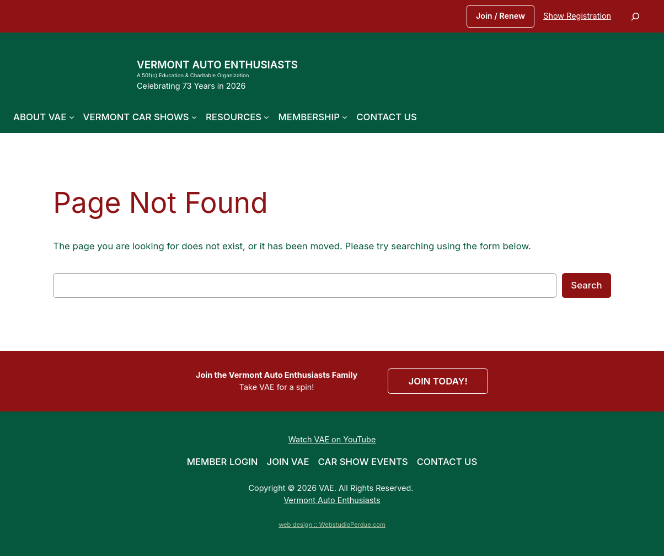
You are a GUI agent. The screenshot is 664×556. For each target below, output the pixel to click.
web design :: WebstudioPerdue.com (332, 524)
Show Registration (577, 15)
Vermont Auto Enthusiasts (217, 64)
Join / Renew (500, 15)
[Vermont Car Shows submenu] (194, 117)
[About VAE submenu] (71, 117)
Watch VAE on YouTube (332, 439)
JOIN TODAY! (438, 381)
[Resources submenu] (266, 117)
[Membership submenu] (344, 117)
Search (586, 285)
